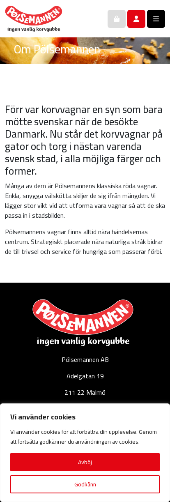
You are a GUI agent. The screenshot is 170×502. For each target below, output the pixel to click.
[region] (85, 452)
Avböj (85, 462)
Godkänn (85, 484)
